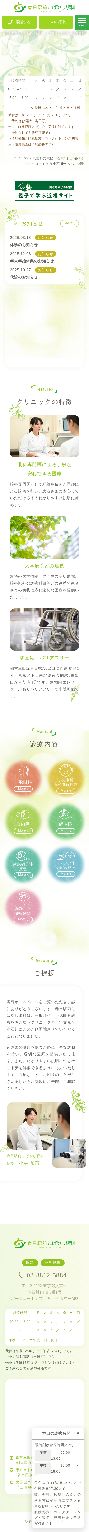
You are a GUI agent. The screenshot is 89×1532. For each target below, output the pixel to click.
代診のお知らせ (24, 277)
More (68, 223)
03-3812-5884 (43, 1275)
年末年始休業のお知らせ (32, 261)
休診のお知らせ (24, 245)
